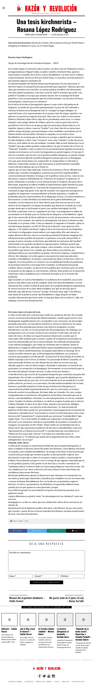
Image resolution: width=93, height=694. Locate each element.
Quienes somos (15, 681)
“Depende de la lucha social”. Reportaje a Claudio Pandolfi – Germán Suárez (83, 634)
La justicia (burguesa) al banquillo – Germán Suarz (63, 632)
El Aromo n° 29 (61, 34)
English (65, 681)
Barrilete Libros (44, 681)
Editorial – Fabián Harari (9, 630)
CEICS (56, 681)
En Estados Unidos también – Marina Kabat (46, 631)
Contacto (29, 681)
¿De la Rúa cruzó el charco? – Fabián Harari (27, 631)
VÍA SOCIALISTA (78, 681)
